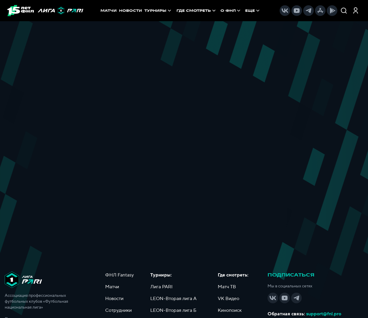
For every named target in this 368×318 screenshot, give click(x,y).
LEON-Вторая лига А (173, 299)
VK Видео (228, 299)
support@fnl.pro (323, 314)
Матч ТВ (227, 287)
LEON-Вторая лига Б (173, 310)
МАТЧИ (108, 10)
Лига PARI (161, 287)
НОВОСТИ (130, 10)
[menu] (219, 11)
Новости (114, 299)
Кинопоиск (230, 310)
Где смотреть (196, 11)
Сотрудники (118, 310)
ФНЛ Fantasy (119, 275)
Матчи (112, 287)
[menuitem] (196, 11)
